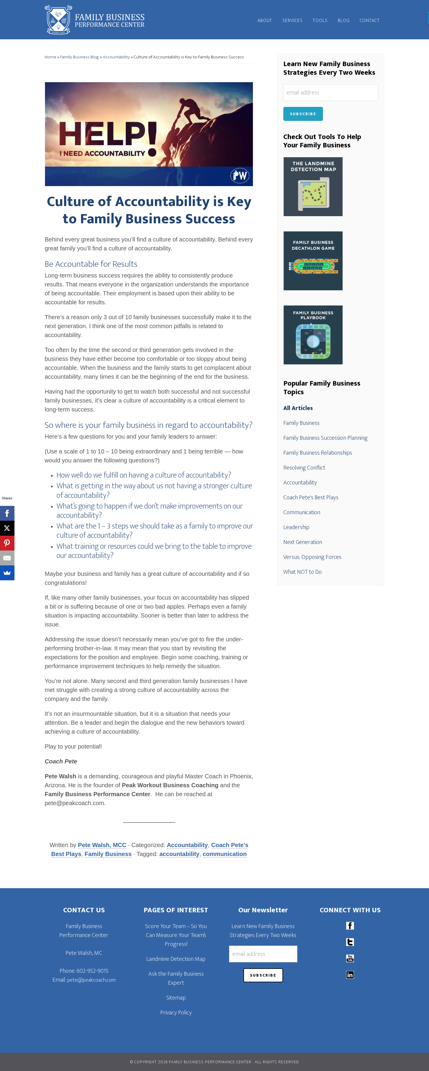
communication (225, 854)
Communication (301, 512)
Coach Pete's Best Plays (310, 497)
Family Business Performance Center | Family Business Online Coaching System (98, 20)
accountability (179, 854)
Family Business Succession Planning (325, 438)
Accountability (116, 57)
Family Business (108, 854)
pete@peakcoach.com (91, 980)
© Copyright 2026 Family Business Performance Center (190, 1061)
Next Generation (302, 542)
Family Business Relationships (317, 453)
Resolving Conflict (304, 468)
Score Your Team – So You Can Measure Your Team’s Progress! (176, 935)
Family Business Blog (79, 57)
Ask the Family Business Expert (176, 978)
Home (50, 57)
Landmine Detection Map (176, 959)
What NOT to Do (302, 572)
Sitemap (176, 998)
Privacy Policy (176, 1013)
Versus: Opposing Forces (312, 557)
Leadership (296, 527)
